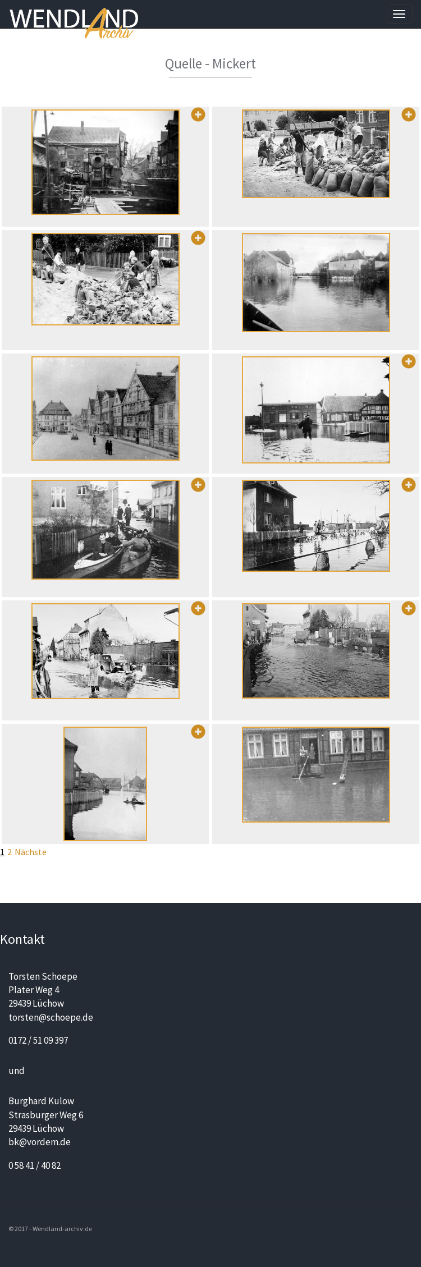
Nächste (31, 851)
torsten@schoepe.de (50, 1017)
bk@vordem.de (39, 1142)
